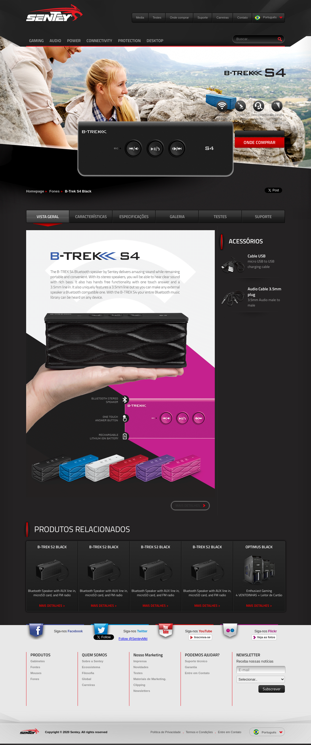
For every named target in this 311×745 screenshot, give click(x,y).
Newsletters (141, 690)
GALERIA (177, 216)
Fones (54, 191)
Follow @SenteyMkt (133, 639)
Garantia (191, 667)
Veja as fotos (264, 637)
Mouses (36, 673)
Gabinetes (37, 661)
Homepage (35, 191)
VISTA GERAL (48, 216)
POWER (74, 40)
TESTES (220, 216)
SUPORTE (263, 216)
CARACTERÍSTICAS (91, 216)
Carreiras (222, 17)
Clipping (139, 685)
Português (269, 17)
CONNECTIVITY (99, 40)
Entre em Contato (197, 673)
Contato (242, 17)
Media (140, 17)
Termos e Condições (199, 732)
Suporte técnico (196, 661)
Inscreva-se (200, 637)
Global (86, 679)
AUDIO (55, 40)
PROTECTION (129, 40)
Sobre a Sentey (92, 661)
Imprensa (140, 661)
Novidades (140, 667)
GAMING (36, 40)
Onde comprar (179, 17)
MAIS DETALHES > (52, 605)
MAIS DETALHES (190, 505)
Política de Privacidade (165, 732)
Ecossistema (91, 667)
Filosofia (88, 673)
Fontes (35, 667)
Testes (157, 17)
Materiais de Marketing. (149, 679)
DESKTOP (155, 40)
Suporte (203, 17)
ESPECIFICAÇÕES (133, 216)
